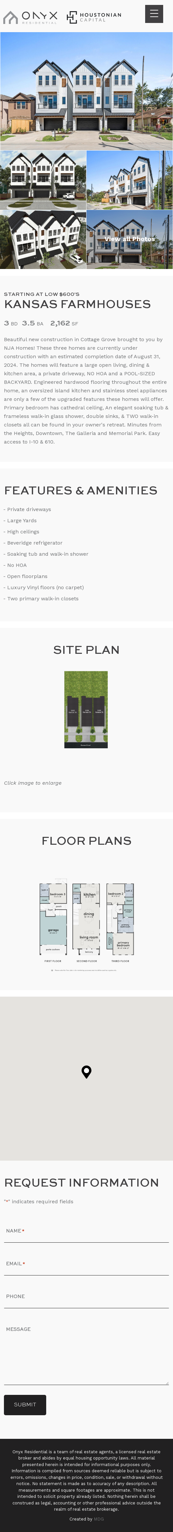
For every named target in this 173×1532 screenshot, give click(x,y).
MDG (99, 1519)
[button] (86, 1072)
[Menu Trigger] (154, 14)
